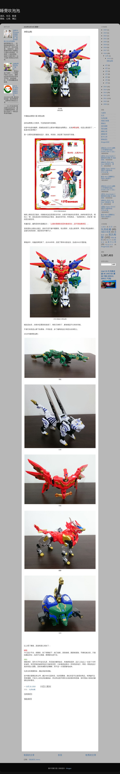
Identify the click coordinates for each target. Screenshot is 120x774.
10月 (107, 56)
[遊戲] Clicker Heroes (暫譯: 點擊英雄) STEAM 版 (108, 170)
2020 (105, 41)
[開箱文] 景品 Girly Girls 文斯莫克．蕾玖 (107, 164)
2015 (105, 86)
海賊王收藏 (105, 121)
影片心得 (104, 137)
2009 (105, 104)
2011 (105, 98)
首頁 (60, 755)
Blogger (68, 768)
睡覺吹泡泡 (10, 10)
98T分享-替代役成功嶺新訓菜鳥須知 (15, 90)
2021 (105, 38)
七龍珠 (103, 113)
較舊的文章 (91, 755)
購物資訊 (104, 139)
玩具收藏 (32, 689)
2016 (105, 53)
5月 (106, 71)
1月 (106, 83)
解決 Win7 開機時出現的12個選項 (108, 177)
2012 (105, 95)
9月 (106, 65)
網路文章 (104, 131)
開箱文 (103, 123)
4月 (106, 74)
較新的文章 (29, 755)
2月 (106, 80)
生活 (102, 115)
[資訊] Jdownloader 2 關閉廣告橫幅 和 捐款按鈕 (108, 157)
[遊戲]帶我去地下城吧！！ (16, 66)
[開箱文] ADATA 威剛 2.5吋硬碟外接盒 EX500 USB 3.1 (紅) (108, 149)
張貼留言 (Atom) (34, 759)
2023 (105, 36)
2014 (105, 89)
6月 (106, 68)
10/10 (109, 58)
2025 (105, 30)
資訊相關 (104, 126)
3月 (106, 77)
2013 (105, 92)
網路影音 (104, 134)
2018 (105, 47)
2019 (105, 44)
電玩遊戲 (104, 129)
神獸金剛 (110, 61)
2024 (105, 33)
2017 (105, 50)
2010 (105, 101)
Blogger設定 (105, 142)
